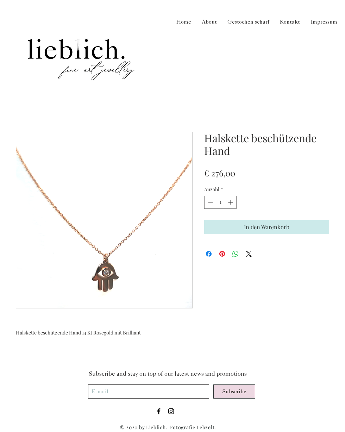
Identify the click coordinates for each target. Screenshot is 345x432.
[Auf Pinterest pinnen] (222, 254)
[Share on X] (249, 254)
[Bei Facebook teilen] (209, 254)
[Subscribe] (234, 391)
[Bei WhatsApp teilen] (235, 254)
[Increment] (231, 202)
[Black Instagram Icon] (171, 411)
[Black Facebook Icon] (159, 411)
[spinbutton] (220, 202)
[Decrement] (209, 202)
